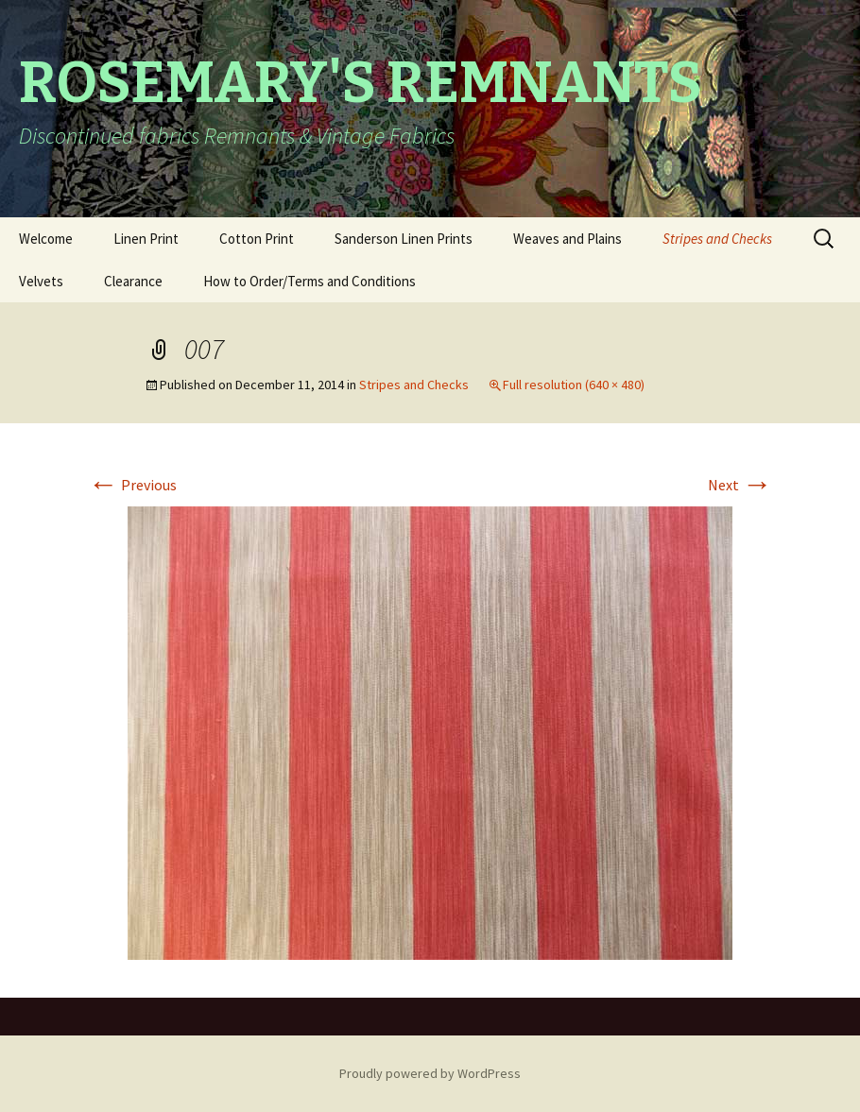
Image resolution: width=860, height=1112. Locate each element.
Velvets (41, 281)
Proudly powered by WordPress (430, 1073)
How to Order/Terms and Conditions (309, 281)
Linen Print (146, 239)
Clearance (133, 281)
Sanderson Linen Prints (404, 239)
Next (740, 484)
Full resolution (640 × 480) (574, 384)
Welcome (46, 239)
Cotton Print (256, 239)
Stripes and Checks (717, 239)
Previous (132, 484)
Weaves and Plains (567, 239)
